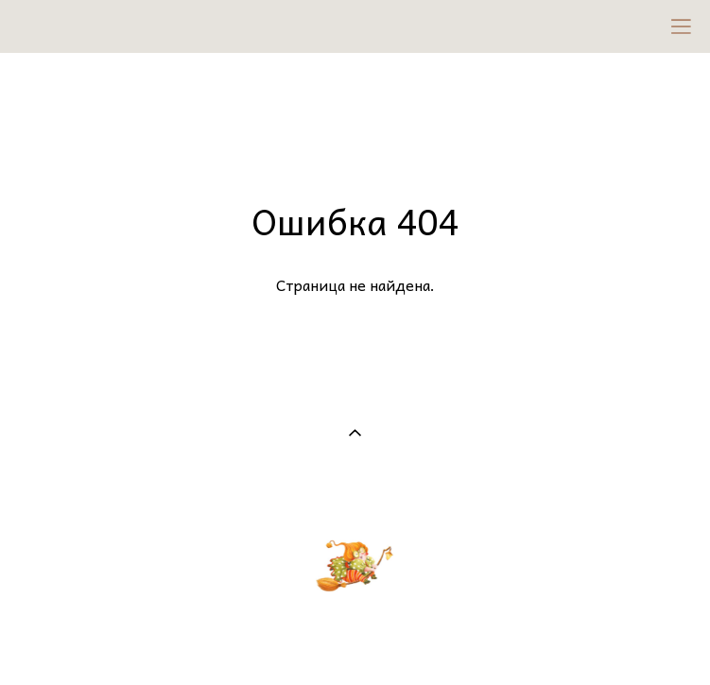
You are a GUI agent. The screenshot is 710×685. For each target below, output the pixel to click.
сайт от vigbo (354, 637)
